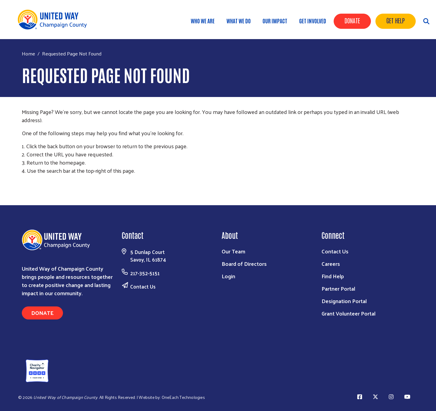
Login (228, 276)
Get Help (395, 20)
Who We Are (203, 20)
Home (28, 53)
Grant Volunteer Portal (348, 313)
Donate (352, 20)
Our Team (233, 251)
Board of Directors (244, 263)
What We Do (238, 20)
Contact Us (143, 286)
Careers (331, 263)
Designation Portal (344, 301)
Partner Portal (338, 288)
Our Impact (275, 20)
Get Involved (312, 20)
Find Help (333, 276)
